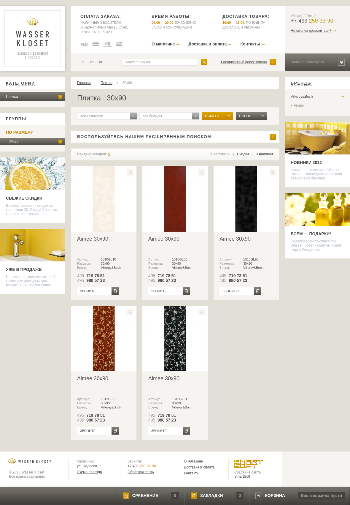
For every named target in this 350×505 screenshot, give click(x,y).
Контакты (250, 44)
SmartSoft (242, 476)
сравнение (145, 495)
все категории (91, 116)
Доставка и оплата (207, 44)
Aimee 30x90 (92, 239)
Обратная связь (141, 472)
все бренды (152, 116)
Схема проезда (89, 472)
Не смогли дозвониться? (311, 31)
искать (212, 116)
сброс (245, 116)
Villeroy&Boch (302, 96)
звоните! (88, 291)
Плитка (12, 96)
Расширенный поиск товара (244, 62)
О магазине (163, 44)
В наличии (264, 154)
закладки (211, 495)
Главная (84, 83)
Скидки (243, 154)
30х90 (14, 141)
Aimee (299, 105)
